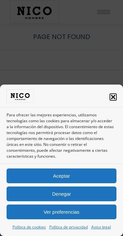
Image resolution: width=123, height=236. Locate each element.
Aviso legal (101, 227)
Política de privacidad (68, 227)
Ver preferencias (61, 212)
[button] (113, 97)
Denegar (61, 194)
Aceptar (61, 176)
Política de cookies (29, 227)
